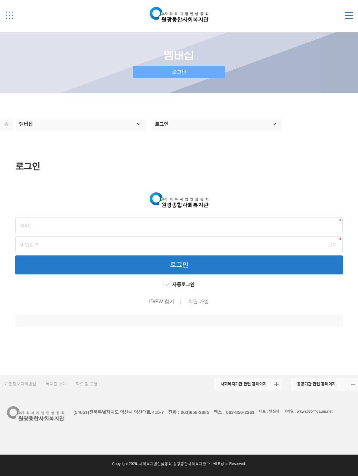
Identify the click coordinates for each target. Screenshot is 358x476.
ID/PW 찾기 (161, 301)
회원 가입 (198, 301)
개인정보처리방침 (20, 383)
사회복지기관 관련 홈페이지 (243, 384)
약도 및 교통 (87, 383)
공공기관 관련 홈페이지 (316, 384)
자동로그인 (183, 284)
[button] (9, 15)
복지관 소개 (56, 383)
